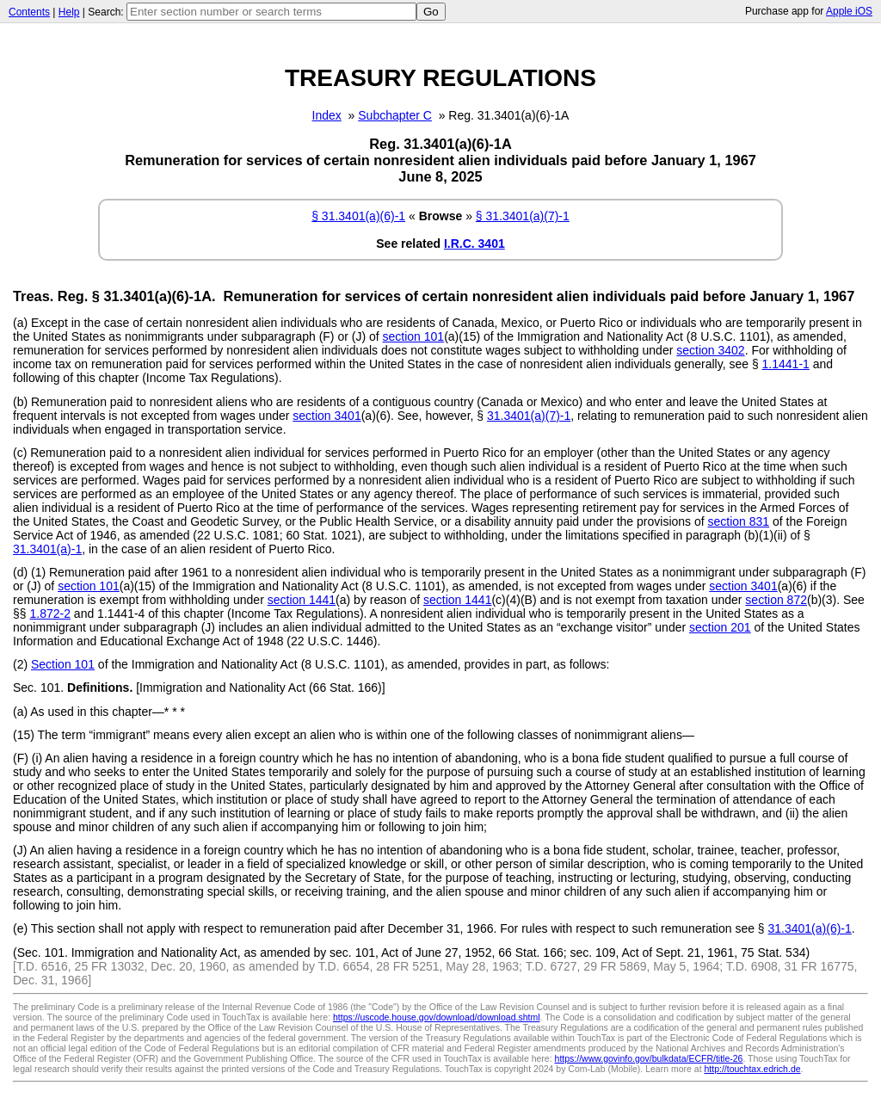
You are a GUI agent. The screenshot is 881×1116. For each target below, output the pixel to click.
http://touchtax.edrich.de (752, 1069)
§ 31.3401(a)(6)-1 (358, 216)
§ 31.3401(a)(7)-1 (523, 216)
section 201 (720, 627)
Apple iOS (849, 11)
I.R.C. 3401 (474, 243)
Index (327, 115)
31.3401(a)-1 (47, 549)
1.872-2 (49, 613)
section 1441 (302, 600)
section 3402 (710, 350)
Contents (29, 12)
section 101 (414, 336)
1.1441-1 (786, 364)
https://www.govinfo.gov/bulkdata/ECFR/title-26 (649, 1058)
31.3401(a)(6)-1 (810, 928)
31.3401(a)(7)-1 (528, 415)
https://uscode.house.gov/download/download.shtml (436, 1017)
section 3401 (326, 415)
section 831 (739, 521)
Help (69, 12)
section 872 (776, 600)
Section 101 (63, 664)
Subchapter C (395, 115)
